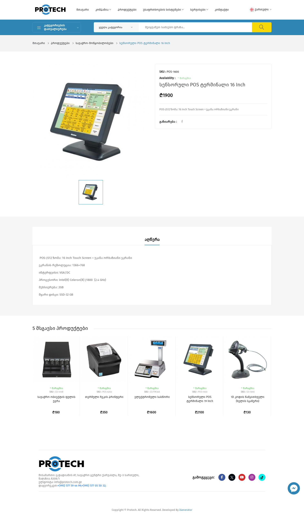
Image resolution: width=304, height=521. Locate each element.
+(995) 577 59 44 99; (69, 485)
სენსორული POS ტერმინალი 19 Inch (200, 399)
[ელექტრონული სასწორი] (152, 359)
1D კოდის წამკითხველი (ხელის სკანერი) (247, 399)
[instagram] (251, 477)
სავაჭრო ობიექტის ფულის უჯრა (56, 399)
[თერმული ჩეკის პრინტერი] (104, 359)
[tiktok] (261, 477)
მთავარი (82, 9)
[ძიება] (262, 27)
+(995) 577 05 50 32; (94, 485)
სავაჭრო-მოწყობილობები (94, 43)
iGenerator (185, 509)
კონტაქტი (222, 9)
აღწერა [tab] (152, 239)
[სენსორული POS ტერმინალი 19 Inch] (199, 359)
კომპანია (103, 9)
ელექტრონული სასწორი (152, 397)
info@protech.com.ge (68, 482)
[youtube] (241, 477)
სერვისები (199, 9)
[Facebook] (221, 477)
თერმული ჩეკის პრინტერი (104, 397)
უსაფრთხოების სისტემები (163, 9)
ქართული (261, 9)
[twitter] (231, 477)
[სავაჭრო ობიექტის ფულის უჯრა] (56, 359)
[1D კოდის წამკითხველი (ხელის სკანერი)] (247, 359)
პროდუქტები (127, 9)
